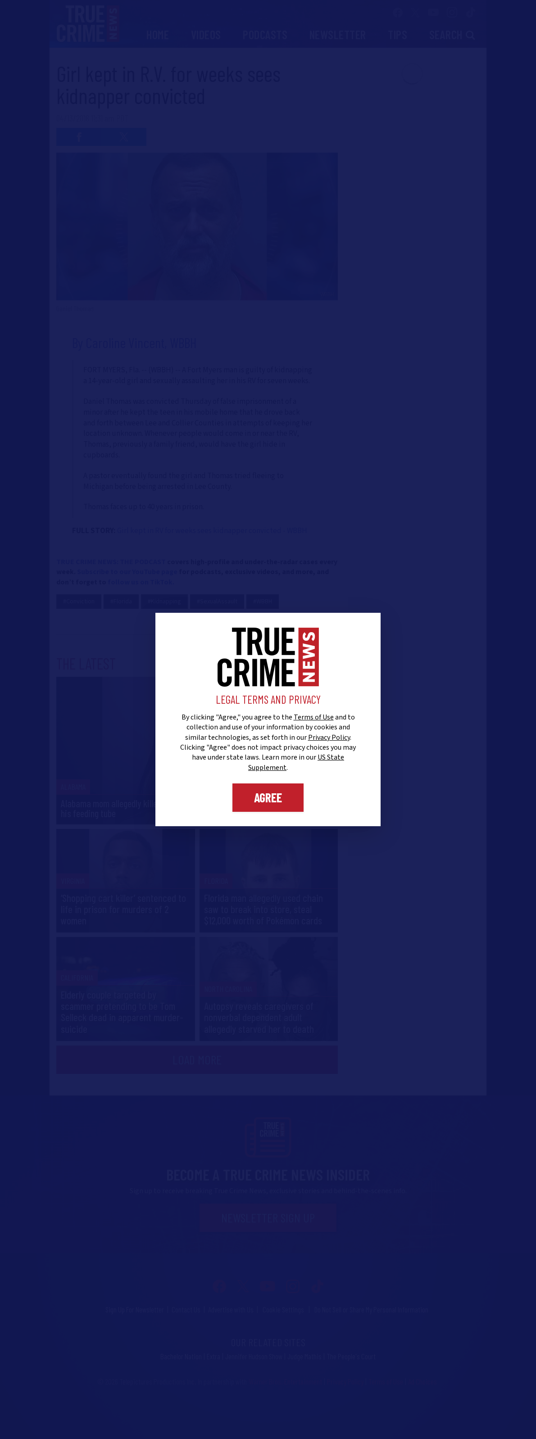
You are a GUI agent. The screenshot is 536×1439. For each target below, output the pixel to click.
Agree (268, 797)
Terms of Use (314, 717)
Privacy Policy (329, 737)
